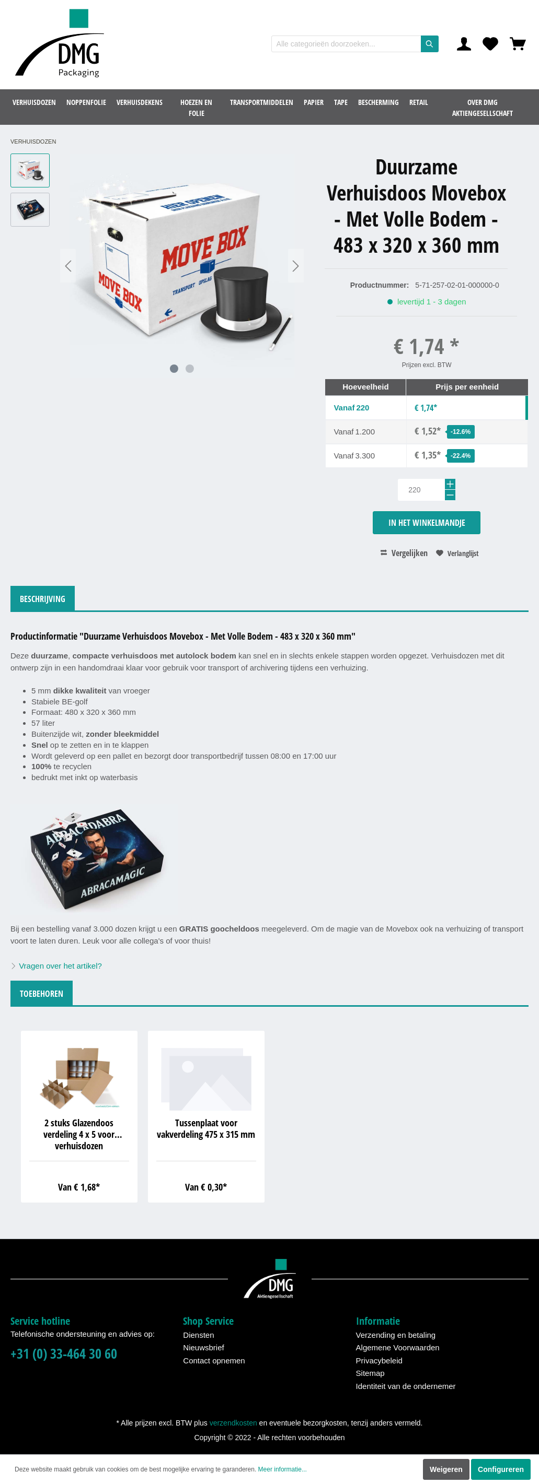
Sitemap (370, 1373)
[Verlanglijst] (490, 43)
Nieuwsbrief (203, 1347)
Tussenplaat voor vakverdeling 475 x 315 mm (206, 1128)
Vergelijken (404, 553)
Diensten (198, 1334)
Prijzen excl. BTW (427, 365)
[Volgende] (296, 266)
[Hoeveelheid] (426, 489)
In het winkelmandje (426, 522)
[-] (450, 495)
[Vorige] (68, 266)
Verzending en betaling (396, 1334)
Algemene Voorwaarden (398, 1347)
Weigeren (446, 1469)
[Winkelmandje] (518, 43)
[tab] (42, 598)
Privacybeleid (379, 1360)
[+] (450, 484)
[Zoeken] (430, 44)
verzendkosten (233, 1423)
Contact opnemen (214, 1360)
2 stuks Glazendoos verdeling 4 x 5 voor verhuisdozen (78, 1134)
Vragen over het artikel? (56, 965)
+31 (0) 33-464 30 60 (63, 1353)
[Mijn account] (464, 43)
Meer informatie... (282, 1469)
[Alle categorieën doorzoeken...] (346, 44)
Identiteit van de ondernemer (406, 1386)
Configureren (501, 1469)
